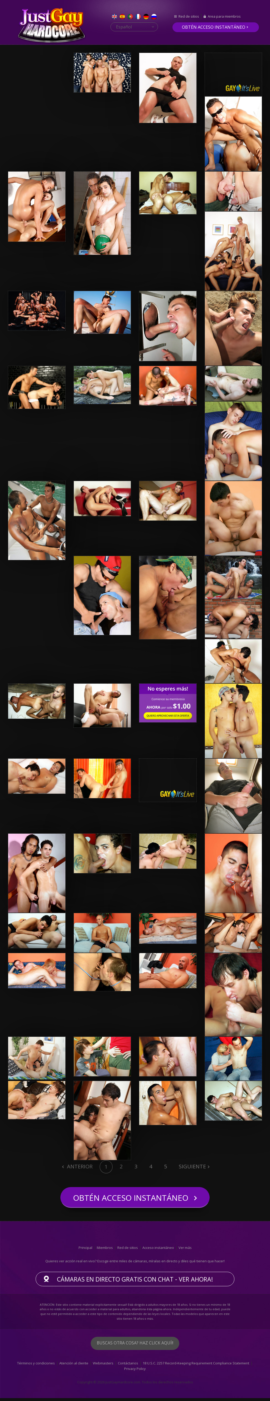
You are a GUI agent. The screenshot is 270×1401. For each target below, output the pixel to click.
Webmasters (103, 1366)
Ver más (185, 1250)
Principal (85, 1250)
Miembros (105, 1250)
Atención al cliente (73, 1366)
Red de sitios (189, 16)
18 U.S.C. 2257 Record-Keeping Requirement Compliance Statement (196, 1366)
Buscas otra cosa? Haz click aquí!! (135, 1346)
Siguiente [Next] (192, 1166)
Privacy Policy (135, 1371)
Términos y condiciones (36, 1366)
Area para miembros (224, 16)
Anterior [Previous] (79, 1166)
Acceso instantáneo (158, 1250)
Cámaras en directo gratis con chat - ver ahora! (135, 1282)
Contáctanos (128, 1366)
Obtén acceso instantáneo (213, 27)
